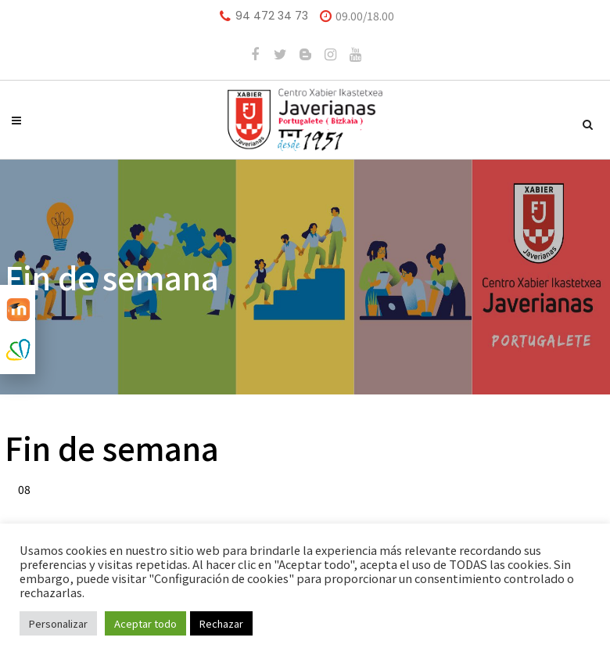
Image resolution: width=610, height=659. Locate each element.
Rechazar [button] (221, 623)
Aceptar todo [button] (145, 623)
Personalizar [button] (58, 623)
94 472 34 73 (271, 15)
